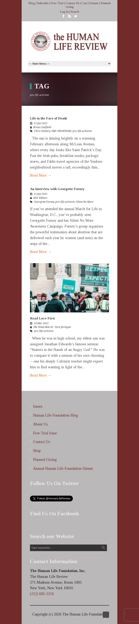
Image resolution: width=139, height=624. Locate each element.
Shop (37, 451)
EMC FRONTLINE (61, 131)
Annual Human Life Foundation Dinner (63, 468)
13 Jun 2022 (40, 123)
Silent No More (84, 201)
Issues (37, 406)
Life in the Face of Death (48, 118)
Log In (64, 11)
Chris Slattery (42, 131)
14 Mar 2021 (41, 323)
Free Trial (57, 3)
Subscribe (43, 3)
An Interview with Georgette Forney (57, 189)
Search (75, 11)
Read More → (40, 175)
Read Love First (42, 318)
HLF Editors (40, 197)
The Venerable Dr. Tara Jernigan (52, 327)
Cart (84, 3)
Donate (93, 3)
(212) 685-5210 (42, 594)
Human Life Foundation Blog (55, 415)
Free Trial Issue (45, 433)
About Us (40, 424)
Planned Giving (45, 460)
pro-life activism (82, 131)
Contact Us (72, 3)
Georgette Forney (44, 201)
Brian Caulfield (42, 127)
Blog (32, 3)
